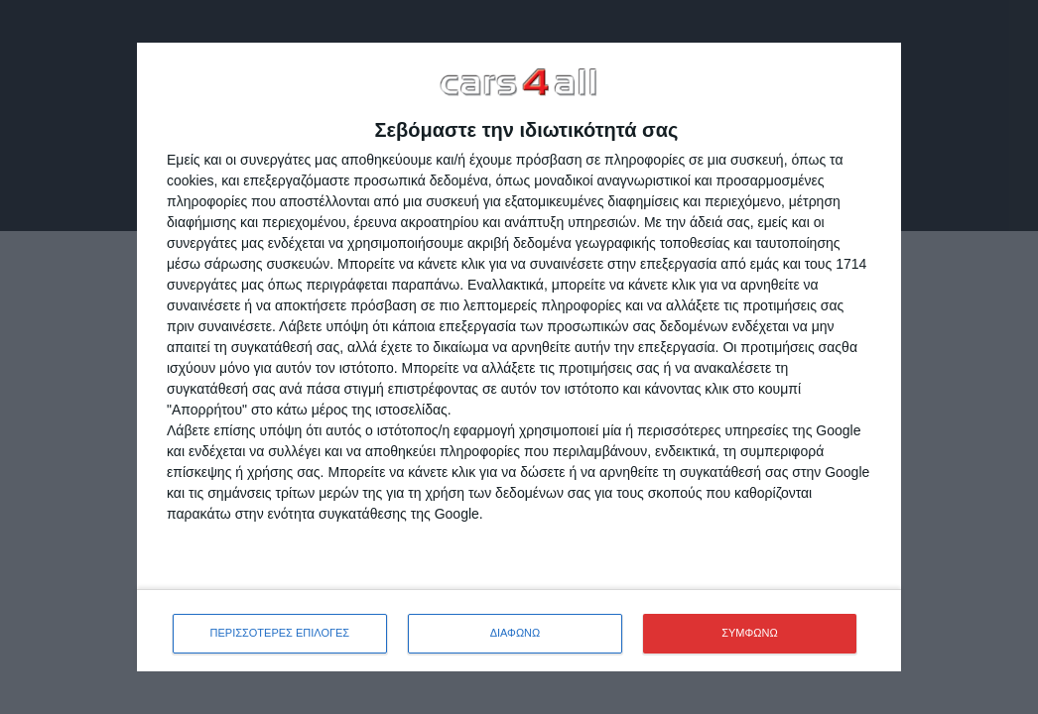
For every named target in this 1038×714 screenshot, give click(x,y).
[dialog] (519, 356)
